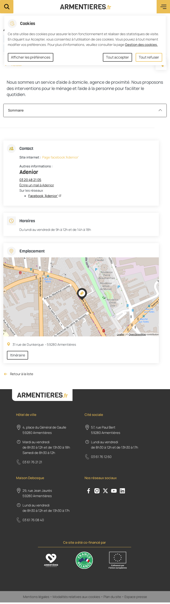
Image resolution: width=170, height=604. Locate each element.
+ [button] (7, 263)
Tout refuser (149, 57)
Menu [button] (163, 6)
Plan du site (112, 598)
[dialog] (85, 40)
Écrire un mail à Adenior (36, 185)
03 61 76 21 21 (32, 462)
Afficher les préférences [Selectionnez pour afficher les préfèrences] (30, 57)
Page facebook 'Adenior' (60, 157)
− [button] (7, 270)
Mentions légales (36, 598)
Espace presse (135, 598)
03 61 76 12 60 (101, 456)
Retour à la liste (18, 374)
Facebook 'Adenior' (43, 195)
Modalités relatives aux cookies (76, 598)
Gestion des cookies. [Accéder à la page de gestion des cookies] (141, 44)
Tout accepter (117, 57)
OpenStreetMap (137, 334)
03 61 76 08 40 (33, 520)
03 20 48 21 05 (30, 179)
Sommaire (85, 110)
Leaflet (120, 334)
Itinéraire (17, 355)
